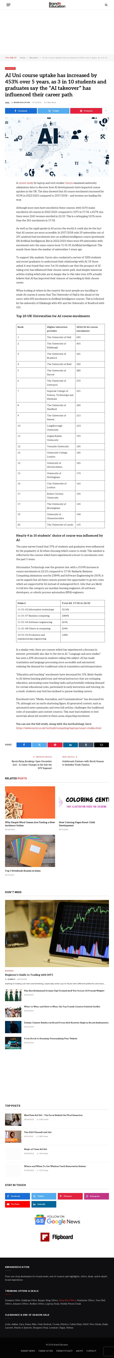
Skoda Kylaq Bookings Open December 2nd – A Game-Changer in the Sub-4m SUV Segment (31, 764)
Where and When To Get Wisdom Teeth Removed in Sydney (55, 1166)
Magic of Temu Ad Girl (35, 1149)
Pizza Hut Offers (67, 1300)
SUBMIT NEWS (28, 1350)
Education (10, 68)
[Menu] (8, 4)
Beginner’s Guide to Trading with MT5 (29, 974)
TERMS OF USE (45, 1350)
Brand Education (22, 102)
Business (9, 970)
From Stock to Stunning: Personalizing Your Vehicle (50, 1038)
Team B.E (11, 979)
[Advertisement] (57, 32)
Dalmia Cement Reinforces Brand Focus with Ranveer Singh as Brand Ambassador (66, 1022)
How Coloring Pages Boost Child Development (77, 823)
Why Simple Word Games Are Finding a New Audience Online (30, 823)
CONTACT (91, 1350)
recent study (26, 183)
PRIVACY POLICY (64, 1350)
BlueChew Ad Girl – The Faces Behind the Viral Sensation (53, 1115)
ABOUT (79, 1350)
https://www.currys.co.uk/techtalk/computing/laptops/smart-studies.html (59, 728)
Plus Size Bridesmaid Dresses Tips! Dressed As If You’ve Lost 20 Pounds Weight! (64, 990)
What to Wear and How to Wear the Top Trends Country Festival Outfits (62, 1006)
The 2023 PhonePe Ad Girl (37, 1132)
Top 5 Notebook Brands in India (23, 870)
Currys (69, 183)
